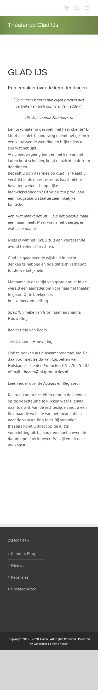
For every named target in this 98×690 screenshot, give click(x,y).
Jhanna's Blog (23, 553)
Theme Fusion (59, 644)
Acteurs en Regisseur (61, 383)
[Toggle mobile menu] (87, 8)
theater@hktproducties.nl (45, 371)
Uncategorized (24, 588)
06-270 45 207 (75, 365)
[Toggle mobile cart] (66, 8)
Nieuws (17, 565)
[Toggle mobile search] (76, 8)
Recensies (19, 577)
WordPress (40, 644)
